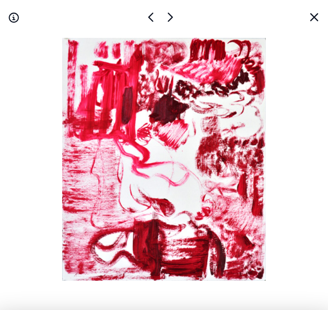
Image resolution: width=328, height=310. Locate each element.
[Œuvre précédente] (170, 17)
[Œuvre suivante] (151, 17)
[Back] (314, 17)
